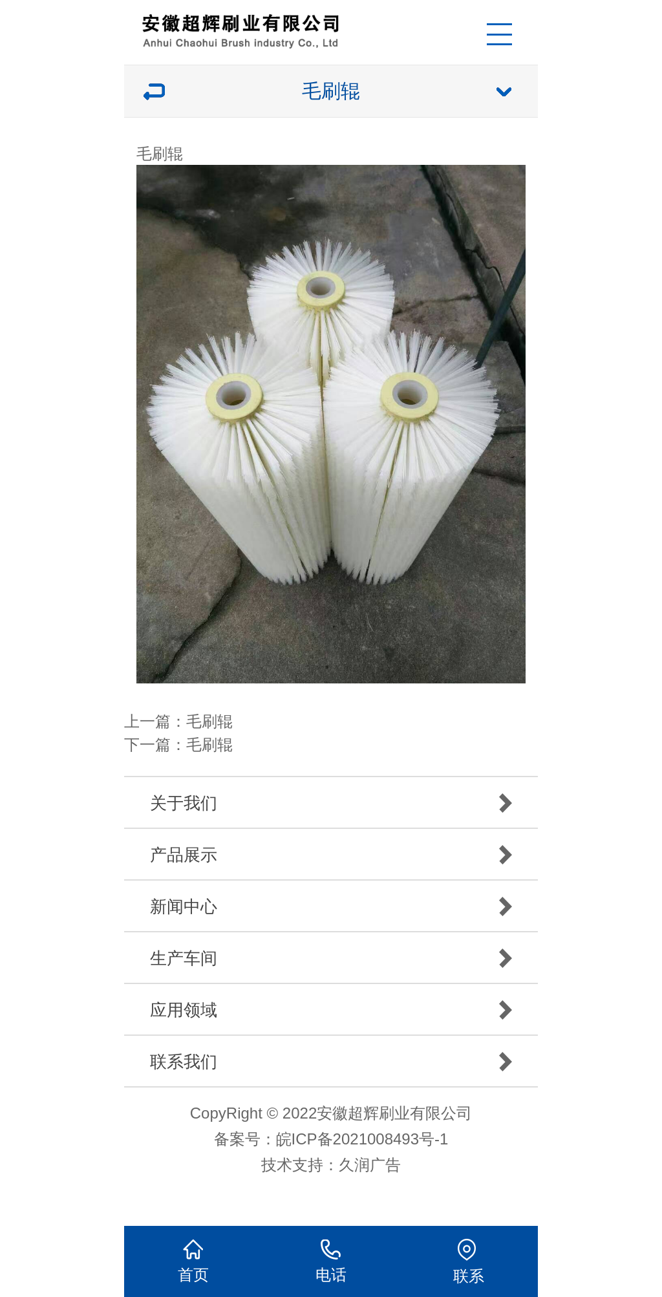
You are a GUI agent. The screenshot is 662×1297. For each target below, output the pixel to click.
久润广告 (370, 1165)
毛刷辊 (209, 721)
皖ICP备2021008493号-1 (362, 1139)
